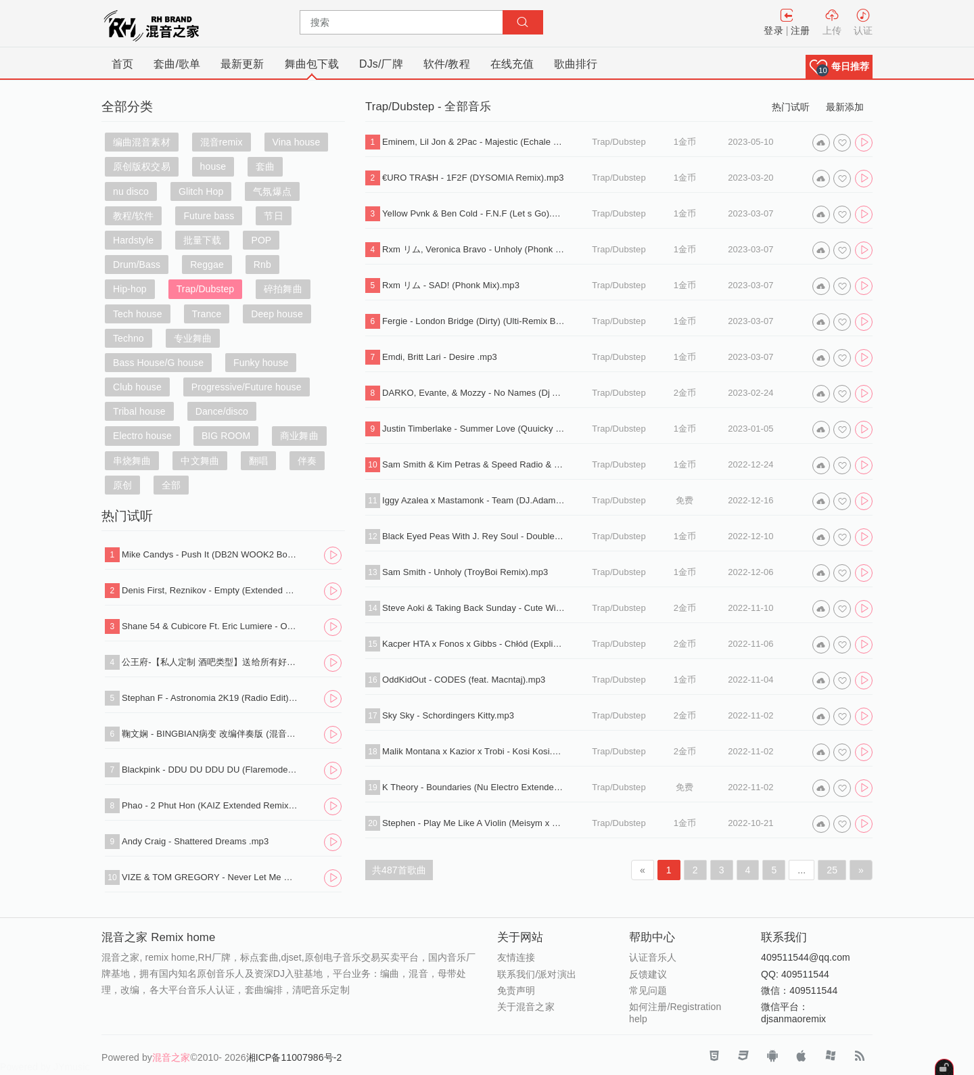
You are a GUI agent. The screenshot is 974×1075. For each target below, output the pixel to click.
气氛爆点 (272, 191)
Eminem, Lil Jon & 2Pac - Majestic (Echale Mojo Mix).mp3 (473, 142)
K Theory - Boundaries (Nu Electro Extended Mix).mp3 (473, 787)
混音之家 (171, 1057)
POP (261, 240)
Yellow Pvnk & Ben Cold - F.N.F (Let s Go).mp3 (473, 213)
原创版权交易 (141, 166)
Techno (128, 338)
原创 (122, 485)
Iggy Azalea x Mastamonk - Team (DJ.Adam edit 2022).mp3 (473, 500)
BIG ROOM (226, 435)
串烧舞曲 (132, 460)
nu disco (131, 191)
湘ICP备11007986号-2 (294, 1057)
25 (832, 870)
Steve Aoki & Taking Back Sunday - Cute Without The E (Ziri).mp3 (473, 608)
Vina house (297, 142)
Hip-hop (130, 288)
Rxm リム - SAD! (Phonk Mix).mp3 (450, 285)
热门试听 (791, 106)
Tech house (137, 313)
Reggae (207, 264)
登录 (773, 30)
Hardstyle (133, 240)
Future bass (208, 215)
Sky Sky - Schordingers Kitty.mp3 (448, 715)
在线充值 (512, 64)
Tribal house (139, 411)
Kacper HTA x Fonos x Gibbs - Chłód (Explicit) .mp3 (473, 644)
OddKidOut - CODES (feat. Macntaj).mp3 (463, 679)
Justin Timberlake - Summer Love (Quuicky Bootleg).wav (473, 429)
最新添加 (845, 106)
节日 (273, 215)
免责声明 (516, 990)
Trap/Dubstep (206, 288)
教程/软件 (133, 215)
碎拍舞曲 (283, 288)
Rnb (262, 264)
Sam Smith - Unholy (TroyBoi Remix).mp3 (465, 572)
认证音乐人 (653, 957)
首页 (122, 64)
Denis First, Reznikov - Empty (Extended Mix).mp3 (210, 590)
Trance (207, 313)
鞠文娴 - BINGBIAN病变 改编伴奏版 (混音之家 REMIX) (210, 734)
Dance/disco (221, 411)
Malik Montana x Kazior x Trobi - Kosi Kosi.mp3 (473, 751)
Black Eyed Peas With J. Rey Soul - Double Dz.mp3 (473, 536)
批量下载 (202, 240)
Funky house (260, 362)
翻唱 (258, 460)
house (213, 166)
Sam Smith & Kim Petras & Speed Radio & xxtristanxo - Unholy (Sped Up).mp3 (473, 464)
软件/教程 (446, 64)
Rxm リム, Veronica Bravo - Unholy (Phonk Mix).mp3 (473, 249)
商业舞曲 (299, 435)
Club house (137, 387)
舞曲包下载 (312, 64)
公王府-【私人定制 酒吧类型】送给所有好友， (210, 662)
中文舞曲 (199, 460)
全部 (171, 485)
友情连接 (516, 957)
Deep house (277, 313)
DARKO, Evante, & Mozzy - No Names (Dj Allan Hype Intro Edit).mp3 (473, 393)
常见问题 (648, 990)
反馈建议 (648, 974)
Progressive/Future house (246, 387)
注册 (800, 30)
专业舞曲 (193, 338)
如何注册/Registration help (675, 1012)
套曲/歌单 (177, 64)
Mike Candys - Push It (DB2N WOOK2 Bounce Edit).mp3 (210, 554)
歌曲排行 (575, 64)
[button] (839, 66)
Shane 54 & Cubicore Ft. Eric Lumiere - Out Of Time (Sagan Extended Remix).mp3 (210, 626)
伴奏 (307, 460)
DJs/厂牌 (381, 64)
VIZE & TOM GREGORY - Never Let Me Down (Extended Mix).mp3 (210, 877)
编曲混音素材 (141, 142)
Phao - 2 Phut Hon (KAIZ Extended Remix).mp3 (210, 805)
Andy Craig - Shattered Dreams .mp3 (195, 841)
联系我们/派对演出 (536, 974)
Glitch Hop (201, 191)
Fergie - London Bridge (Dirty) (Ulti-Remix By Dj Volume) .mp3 (473, 321)
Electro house (142, 435)
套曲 (265, 166)
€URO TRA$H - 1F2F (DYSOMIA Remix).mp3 (473, 178)
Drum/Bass (136, 264)
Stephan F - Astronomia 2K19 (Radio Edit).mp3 (210, 698)
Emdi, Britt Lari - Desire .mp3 (439, 357)
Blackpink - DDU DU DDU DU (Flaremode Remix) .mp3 (210, 769)
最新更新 (242, 64)
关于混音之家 (526, 1006)
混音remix (221, 142)
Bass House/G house (158, 362)
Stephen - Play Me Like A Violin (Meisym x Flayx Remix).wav (473, 823)
